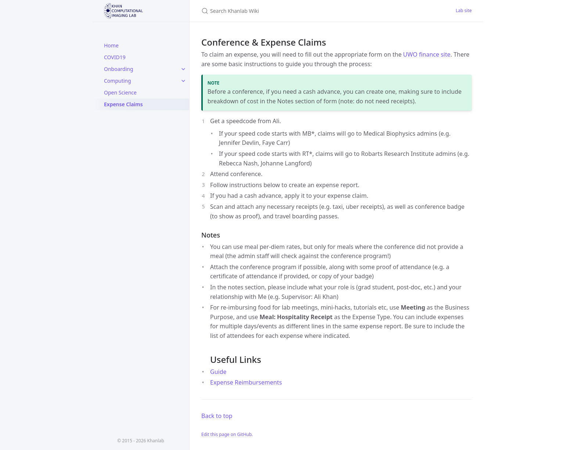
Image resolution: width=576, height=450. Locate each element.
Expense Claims (123, 104)
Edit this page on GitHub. (227, 434)
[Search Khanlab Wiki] (288, 11)
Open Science (120, 92)
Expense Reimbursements (246, 382)
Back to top (217, 416)
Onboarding (118, 68)
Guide (218, 372)
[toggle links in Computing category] (183, 81)
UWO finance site (426, 54)
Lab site (464, 10)
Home (111, 45)
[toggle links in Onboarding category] (183, 69)
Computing (117, 80)
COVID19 (115, 57)
